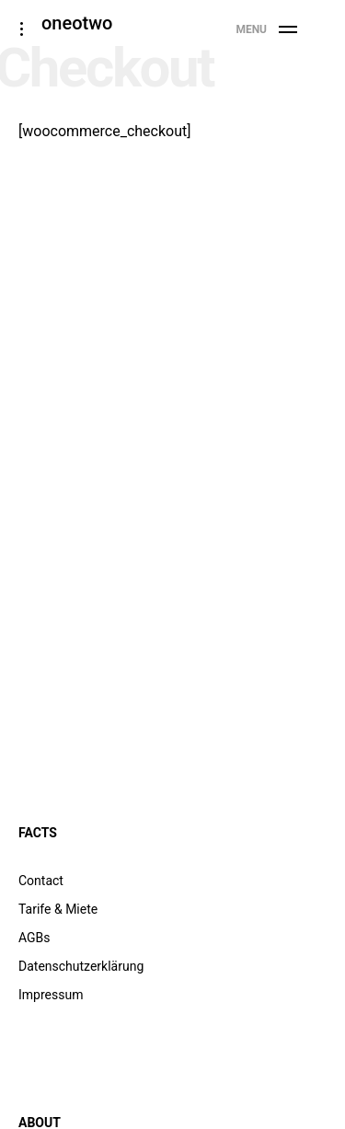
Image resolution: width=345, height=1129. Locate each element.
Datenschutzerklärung (81, 966)
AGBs (34, 937)
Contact (40, 880)
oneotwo (76, 23)
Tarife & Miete (58, 909)
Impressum (50, 994)
